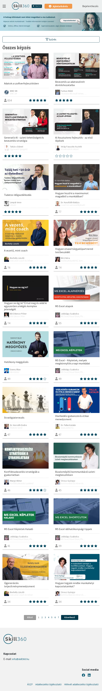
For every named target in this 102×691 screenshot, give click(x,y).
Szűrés (51, 39)
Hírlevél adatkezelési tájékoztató (81, 684)
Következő (69, 617)
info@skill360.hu (20, 659)
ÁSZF (30, 684)
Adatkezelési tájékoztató (48, 684)
